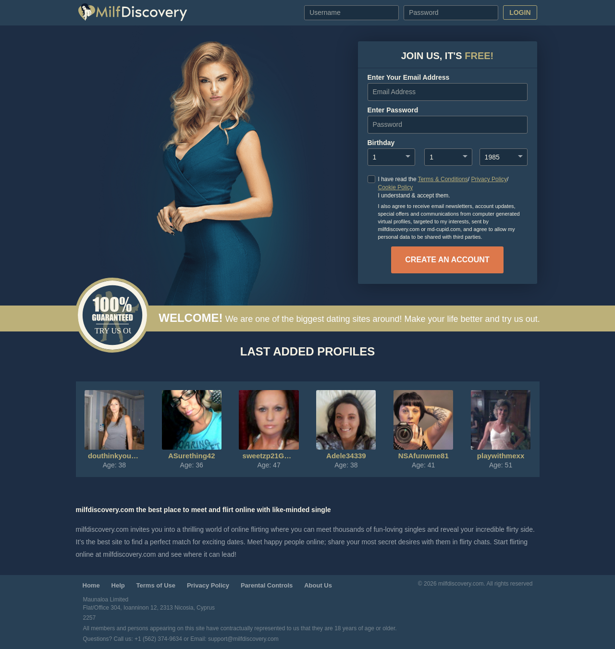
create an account (447, 260)
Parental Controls (267, 585)
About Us (318, 585)
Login (519, 12)
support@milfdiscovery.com (243, 639)
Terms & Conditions (443, 179)
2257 (89, 617)
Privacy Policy (489, 179)
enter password (393, 110)
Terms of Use (155, 585)
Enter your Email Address (409, 77)
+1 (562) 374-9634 (159, 639)
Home (91, 585)
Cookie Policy (395, 187)
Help (118, 585)
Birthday (381, 142)
